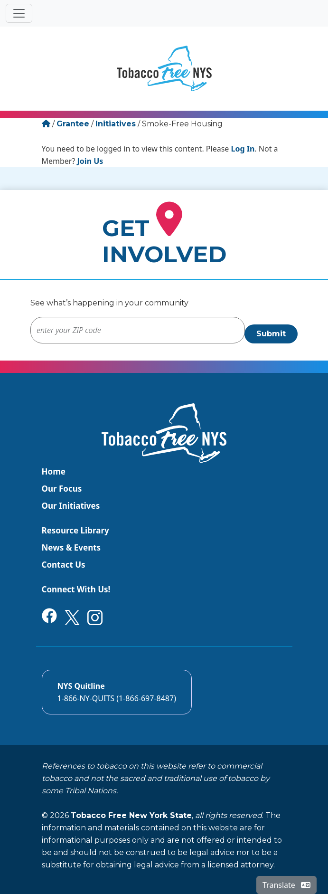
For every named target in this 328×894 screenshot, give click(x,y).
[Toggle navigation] (19, 13)
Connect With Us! (76, 589)
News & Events (71, 547)
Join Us (90, 161)
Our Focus (62, 488)
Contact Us (63, 564)
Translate (286, 885)
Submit (271, 333)
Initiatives (115, 123)
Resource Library (75, 530)
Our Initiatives (71, 505)
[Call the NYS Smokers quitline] (117, 692)
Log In (243, 148)
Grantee (72, 123)
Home (54, 471)
